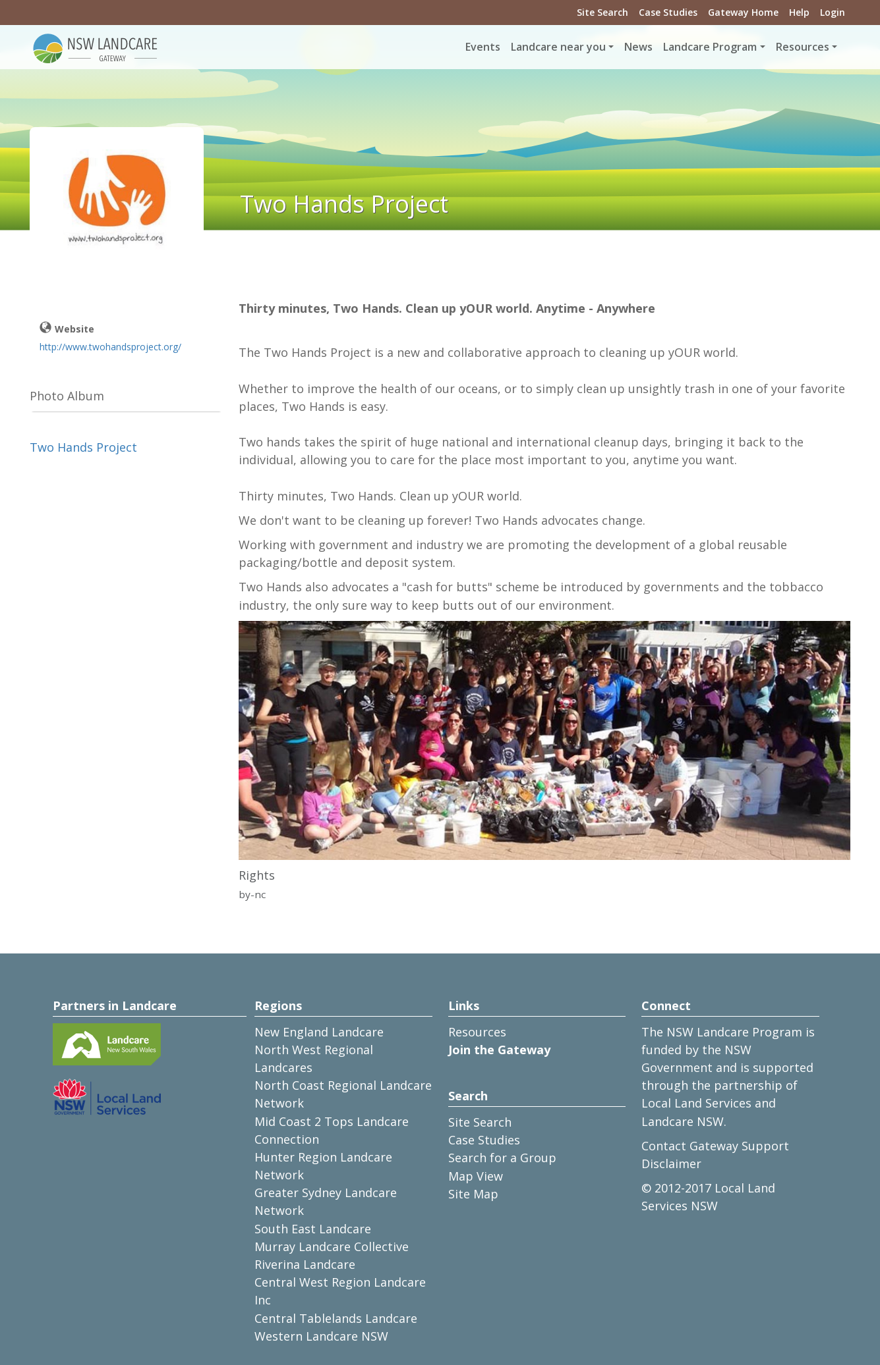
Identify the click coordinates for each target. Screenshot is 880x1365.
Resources (477, 1032)
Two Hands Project (83, 447)
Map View (475, 1176)
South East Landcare (312, 1229)
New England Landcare (319, 1032)
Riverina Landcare (304, 1264)
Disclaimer (671, 1163)
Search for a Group (502, 1157)
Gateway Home (743, 12)
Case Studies (668, 12)
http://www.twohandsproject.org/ (110, 346)
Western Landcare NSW (321, 1336)
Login (832, 12)
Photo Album (67, 396)
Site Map (473, 1194)
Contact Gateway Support (715, 1146)
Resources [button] (802, 47)
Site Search (602, 12)
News (638, 47)
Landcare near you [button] (558, 47)
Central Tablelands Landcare (335, 1318)
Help (799, 12)
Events (482, 47)
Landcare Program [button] (710, 47)
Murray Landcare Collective (331, 1246)
